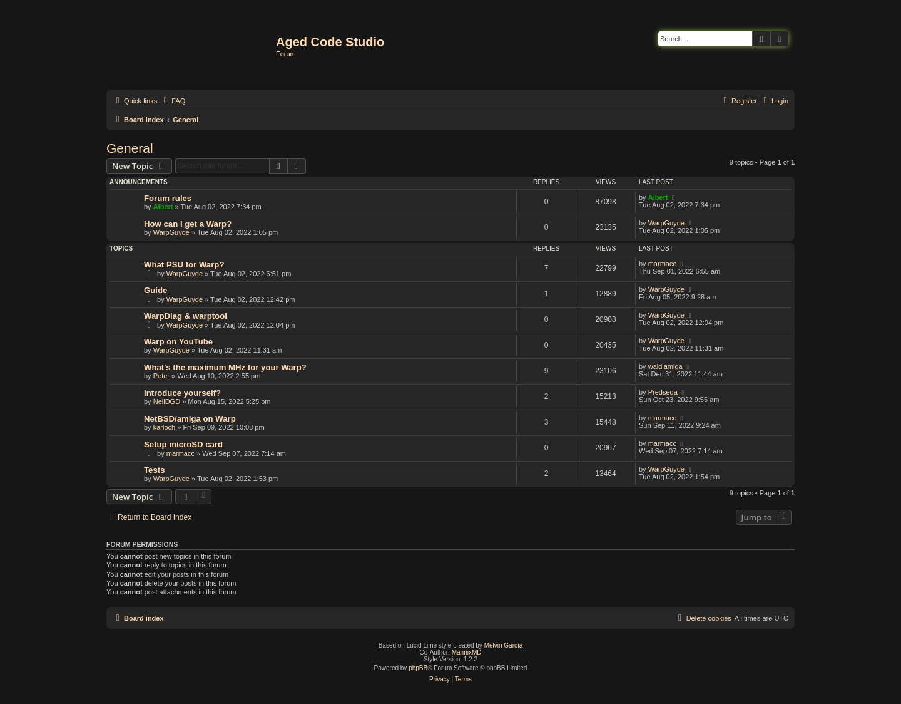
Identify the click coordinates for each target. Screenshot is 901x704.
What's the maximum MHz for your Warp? (225, 367)
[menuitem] (172, 100)
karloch (164, 427)
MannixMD (467, 652)
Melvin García (503, 645)
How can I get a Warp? (188, 224)
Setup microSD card (183, 444)
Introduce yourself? (182, 393)
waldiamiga (665, 366)
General (129, 148)
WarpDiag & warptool (185, 316)
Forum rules (167, 198)
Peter (161, 376)
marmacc (662, 263)
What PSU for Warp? (184, 264)
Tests (154, 470)
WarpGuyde (171, 232)
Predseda (663, 392)
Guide (155, 290)
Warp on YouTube (178, 341)
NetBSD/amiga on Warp (190, 418)
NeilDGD (166, 401)
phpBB (418, 668)
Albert (163, 206)
